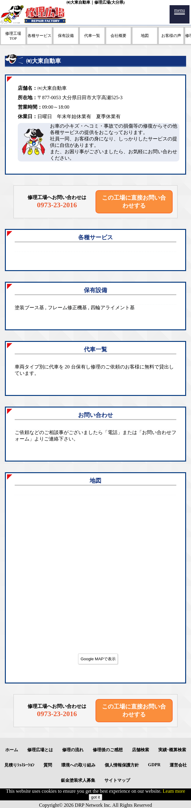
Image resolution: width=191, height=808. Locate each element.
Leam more (174, 791)
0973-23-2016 (57, 205)
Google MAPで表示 (98, 659)
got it (95, 797)
